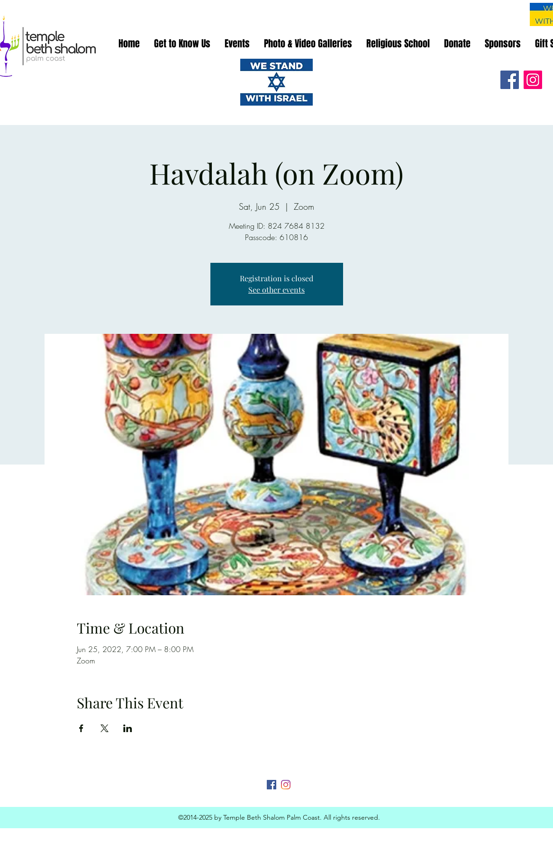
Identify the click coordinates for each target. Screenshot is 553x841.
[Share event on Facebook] (81, 728)
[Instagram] (533, 80)
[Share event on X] (104, 728)
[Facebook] (509, 80)
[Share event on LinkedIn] (127, 728)
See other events (276, 290)
